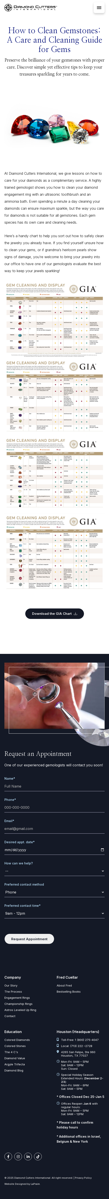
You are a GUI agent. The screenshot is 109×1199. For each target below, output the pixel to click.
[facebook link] (8, 1156)
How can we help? (18, 863)
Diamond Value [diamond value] (14, 1058)
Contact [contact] (9, 1016)
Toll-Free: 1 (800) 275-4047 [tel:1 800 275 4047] (78, 1040)
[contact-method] (54, 892)
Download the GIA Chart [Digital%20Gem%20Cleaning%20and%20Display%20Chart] (54, 614)
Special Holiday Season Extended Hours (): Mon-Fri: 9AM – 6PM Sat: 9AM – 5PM (80, 1081)
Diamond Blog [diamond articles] (13, 1070)
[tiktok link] (38, 1156)
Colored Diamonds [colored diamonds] (17, 1040)
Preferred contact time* (22, 905)
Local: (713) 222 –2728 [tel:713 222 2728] (74, 1046)
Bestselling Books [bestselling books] (69, 991)
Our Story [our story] (10, 985)
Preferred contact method (24, 884)
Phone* (10, 800)
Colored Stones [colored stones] (15, 1046)
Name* (9, 778)
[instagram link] (18, 1156)
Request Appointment (29, 939)
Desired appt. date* (19, 842)
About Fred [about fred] (64, 985)
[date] (54, 850)
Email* (9, 821)
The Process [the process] (13, 991)
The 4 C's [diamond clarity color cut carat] (11, 1052)
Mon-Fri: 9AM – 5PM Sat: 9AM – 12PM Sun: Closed (73, 1065)
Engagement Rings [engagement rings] (17, 997)
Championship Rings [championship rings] (18, 1004)
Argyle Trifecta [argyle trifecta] (14, 1064)
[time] (54, 913)
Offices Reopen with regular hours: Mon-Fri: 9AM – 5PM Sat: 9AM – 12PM (77, 1109)
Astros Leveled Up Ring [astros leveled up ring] (20, 1010)
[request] (54, 871)
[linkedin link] (28, 1156)
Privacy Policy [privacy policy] (83, 1177)
